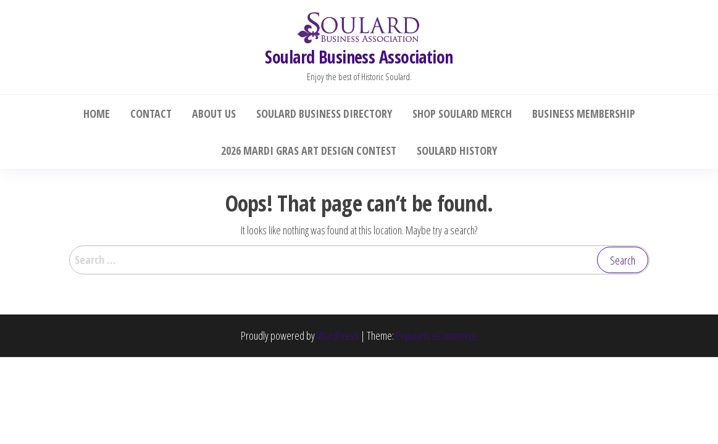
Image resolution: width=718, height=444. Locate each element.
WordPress (338, 335)
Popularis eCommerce (436, 335)
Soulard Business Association (359, 56)
